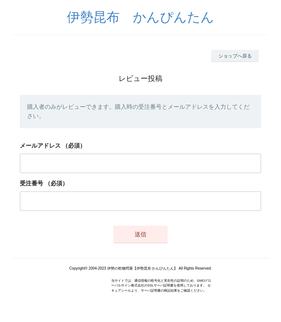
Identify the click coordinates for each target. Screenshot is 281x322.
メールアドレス (40, 146)
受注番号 (31, 183)
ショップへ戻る (235, 56)
